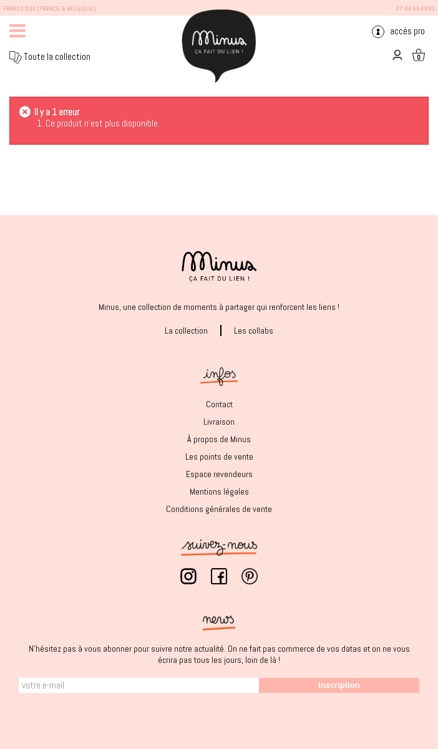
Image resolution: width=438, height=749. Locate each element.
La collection (186, 330)
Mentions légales (219, 491)
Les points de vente (219, 456)
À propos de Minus (219, 439)
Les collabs (253, 330)
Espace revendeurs (219, 474)
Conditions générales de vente (219, 509)
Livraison (219, 421)
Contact (219, 404)
